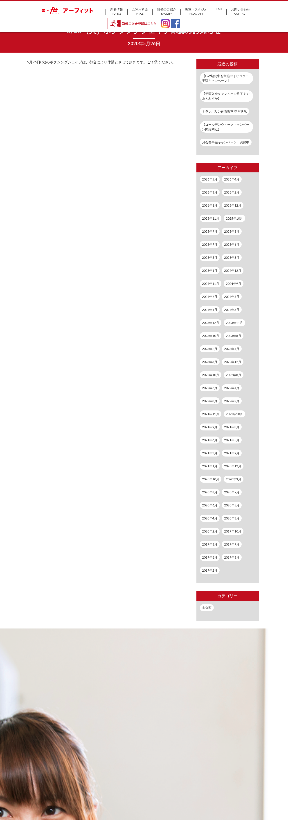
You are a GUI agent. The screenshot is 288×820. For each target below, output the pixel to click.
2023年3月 (209, 362)
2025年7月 (209, 244)
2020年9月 (233, 479)
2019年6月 (209, 557)
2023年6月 (209, 349)
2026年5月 (209, 179)
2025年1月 (209, 270)
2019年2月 (209, 570)
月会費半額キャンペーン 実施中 (225, 142)
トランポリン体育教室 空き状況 (224, 111)
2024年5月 (231, 297)
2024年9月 (233, 283)
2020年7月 (231, 492)
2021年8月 (231, 427)
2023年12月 (210, 323)
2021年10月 (234, 414)
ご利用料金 (140, 11)
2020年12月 (232, 466)
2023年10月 (210, 336)
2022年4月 (231, 388)
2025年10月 (234, 218)
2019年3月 (231, 557)
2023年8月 (233, 336)
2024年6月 (209, 297)
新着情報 (116, 11)
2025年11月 (210, 218)
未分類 (207, 608)
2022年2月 (231, 401)
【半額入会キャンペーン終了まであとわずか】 (225, 96)
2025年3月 (231, 257)
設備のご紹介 (166, 11)
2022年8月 (233, 375)
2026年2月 (231, 192)
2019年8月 (209, 544)
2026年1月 (209, 205)
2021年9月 (209, 427)
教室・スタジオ (196, 11)
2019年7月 (231, 544)
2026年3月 (209, 192)
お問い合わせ (240, 11)
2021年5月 (231, 440)
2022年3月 (209, 401)
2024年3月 (231, 310)
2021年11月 (210, 414)
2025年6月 (231, 244)
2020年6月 (209, 505)
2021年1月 (209, 466)
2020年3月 (231, 518)
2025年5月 (209, 257)
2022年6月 (209, 388)
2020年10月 (210, 479)
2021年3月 (209, 453)
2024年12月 (232, 270)
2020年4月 (209, 518)
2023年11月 (234, 323)
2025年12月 (232, 205)
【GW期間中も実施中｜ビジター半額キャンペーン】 (225, 78)
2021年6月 (209, 440)
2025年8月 (231, 231)
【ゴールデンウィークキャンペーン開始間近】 (225, 127)
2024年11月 (210, 283)
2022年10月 (210, 375)
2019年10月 (232, 531)
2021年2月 (231, 453)
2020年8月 (209, 492)
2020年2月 (209, 531)
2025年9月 (209, 231)
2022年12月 (232, 362)
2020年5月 (231, 505)
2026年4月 (231, 179)
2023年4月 (231, 349)
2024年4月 (209, 310)
